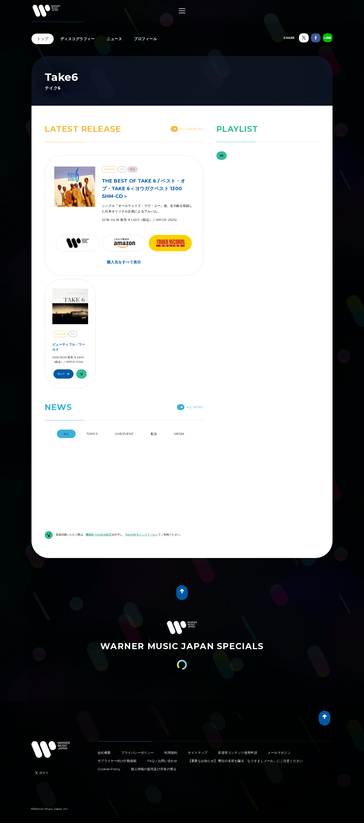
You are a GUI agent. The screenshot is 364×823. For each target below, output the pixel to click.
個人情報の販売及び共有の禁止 (153, 735)
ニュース (114, 38)
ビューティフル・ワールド (68, 346)
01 (222, 155)
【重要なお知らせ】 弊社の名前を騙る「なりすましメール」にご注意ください (245, 726)
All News (190, 407)
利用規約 (170, 718)
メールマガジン (279, 718)
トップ (42, 38)
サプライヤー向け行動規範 (117, 726)
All (66, 434)
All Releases (187, 129)
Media (179, 434)
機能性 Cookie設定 (99, 500)
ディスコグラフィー (77, 38)
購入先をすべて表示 (124, 262)
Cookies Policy (109, 735)
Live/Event (124, 434)
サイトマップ (197, 718)
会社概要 (104, 718)
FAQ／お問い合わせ (162, 726)
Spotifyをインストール (140, 500)
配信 (154, 434)
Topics (92, 434)
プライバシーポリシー (137, 718)
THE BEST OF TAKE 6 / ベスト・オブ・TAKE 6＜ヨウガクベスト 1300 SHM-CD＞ (143, 188)
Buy (65, 374)
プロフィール (145, 38)
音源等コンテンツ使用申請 (237, 718)
